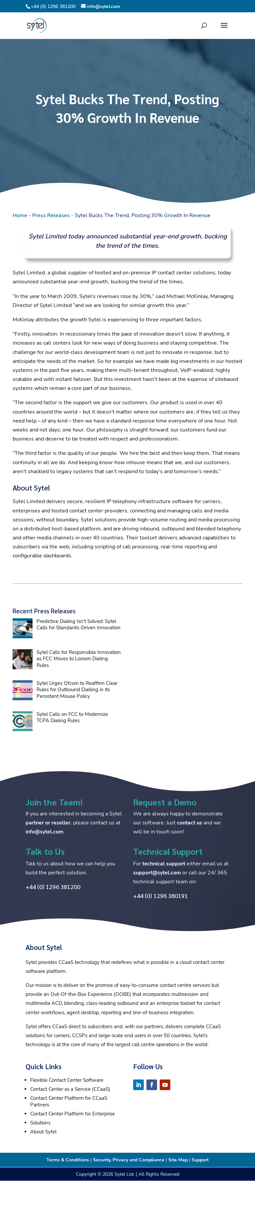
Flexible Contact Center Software (66, 1080)
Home (20, 215)
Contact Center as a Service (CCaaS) (70, 1089)
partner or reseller (48, 822)
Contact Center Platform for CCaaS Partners (68, 1101)
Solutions (40, 1122)
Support (200, 1160)
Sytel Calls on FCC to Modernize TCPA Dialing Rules (72, 717)
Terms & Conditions (67, 1160)
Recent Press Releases (44, 611)
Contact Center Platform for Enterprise (72, 1113)
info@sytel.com (44, 831)
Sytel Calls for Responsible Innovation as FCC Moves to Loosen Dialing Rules (79, 659)
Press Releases (51, 215)
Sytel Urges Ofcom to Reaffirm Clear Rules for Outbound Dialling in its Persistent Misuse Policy (77, 690)
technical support (163, 863)
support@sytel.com (157, 872)
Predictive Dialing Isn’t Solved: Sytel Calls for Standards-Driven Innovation (79, 624)
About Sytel (43, 1131)
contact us (189, 822)
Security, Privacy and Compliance (128, 1160)
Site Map (178, 1160)
